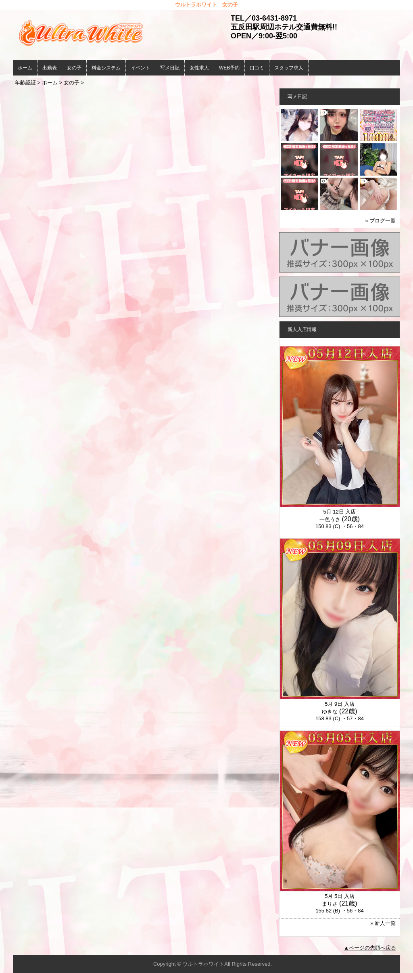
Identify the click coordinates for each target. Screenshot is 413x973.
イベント (140, 68)
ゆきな (330, 712)
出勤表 (49, 68)
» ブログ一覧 (380, 221)
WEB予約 (229, 68)
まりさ (330, 904)
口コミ (257, 68)
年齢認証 (25, 83)
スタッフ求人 (288, 68)
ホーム (25, 68)
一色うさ (329, 519)
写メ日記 (169, 68)
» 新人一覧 (383, 923)
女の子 (74, 68)
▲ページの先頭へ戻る (370, 948)
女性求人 (199, 68)
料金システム (106, 68)
